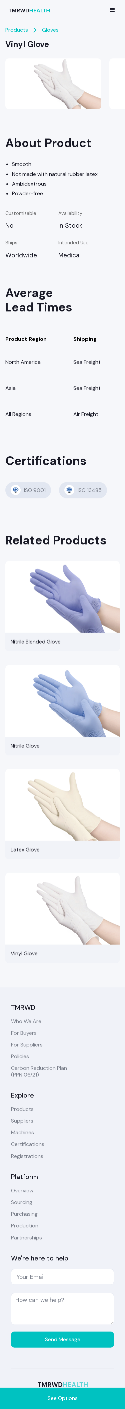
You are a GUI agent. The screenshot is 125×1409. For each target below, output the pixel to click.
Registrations (27, 1156)
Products (16, 30)
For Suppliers (27, 1044)
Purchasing (24, 1214)
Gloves (50, 29)
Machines (22, 1132)
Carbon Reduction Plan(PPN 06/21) (39, 1071)
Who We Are (26, 1021)
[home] (30, 10)
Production (24, 1225)
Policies (20, 1056)
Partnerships (26, 1237)
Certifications (27, 1144)
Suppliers (22, 1121)
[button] (112, 10)
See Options (63, 1398)
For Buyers (24, 1033)
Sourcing (21, 1202)
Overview (22, 1190)
